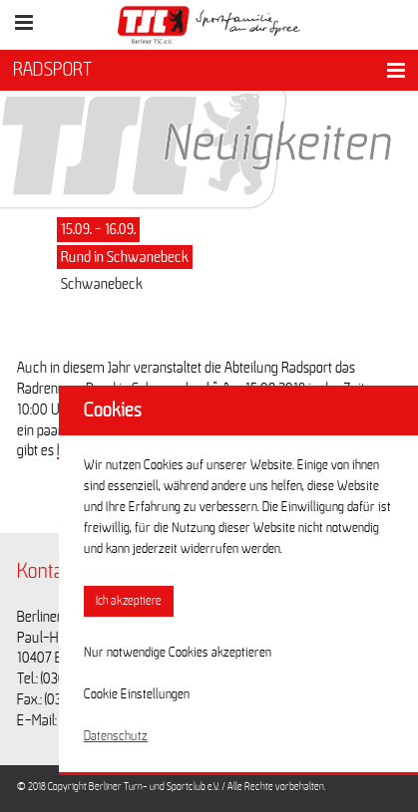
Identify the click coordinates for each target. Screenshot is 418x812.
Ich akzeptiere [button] (129, 601)
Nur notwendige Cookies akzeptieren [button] (177, 653)
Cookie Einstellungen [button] (137, 694)
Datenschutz (116, 736)
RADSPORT (52, 70)
